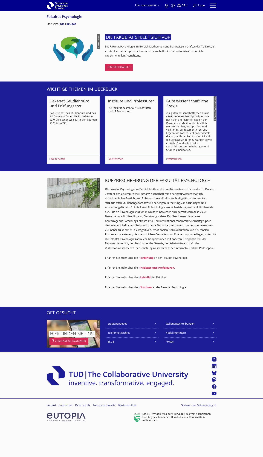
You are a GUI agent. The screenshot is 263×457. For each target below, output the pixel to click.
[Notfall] (167, 5)
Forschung (147, 287)
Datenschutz (82, 435)
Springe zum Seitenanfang (197, 435)
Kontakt (51, 435)
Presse (170, 371)
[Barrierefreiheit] (173, 5)
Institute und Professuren (157, 297)
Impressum (66, 435)
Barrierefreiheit (127, 435)
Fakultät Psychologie (64, 17)
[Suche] (199, 6)
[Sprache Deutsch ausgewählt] (182, 6)
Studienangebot (117, 353)
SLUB (111, 371)
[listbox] (131, 145)
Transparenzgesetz (104, 435)
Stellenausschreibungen (180, 353)
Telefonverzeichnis (119, 362)
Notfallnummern (176, 362)
